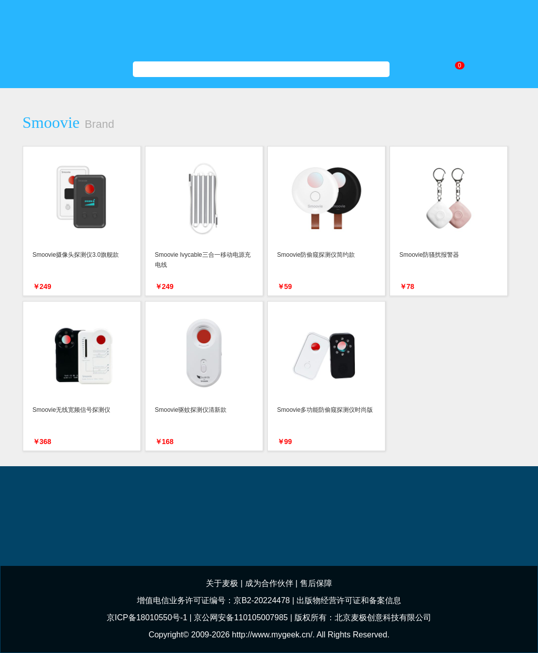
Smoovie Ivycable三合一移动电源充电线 (203, 259)
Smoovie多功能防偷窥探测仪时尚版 (325, 409)
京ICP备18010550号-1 (147, 617)
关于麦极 (222, 583)
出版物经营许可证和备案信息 (348, 600)
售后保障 (316, 583)
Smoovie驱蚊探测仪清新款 (191, 409)
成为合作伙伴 (269, 583)
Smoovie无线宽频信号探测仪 (72, 409)
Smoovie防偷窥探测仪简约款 (316, 254)
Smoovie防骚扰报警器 (429, 254)
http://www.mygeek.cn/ (272, 634)
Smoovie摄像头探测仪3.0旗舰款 (76, 254)
